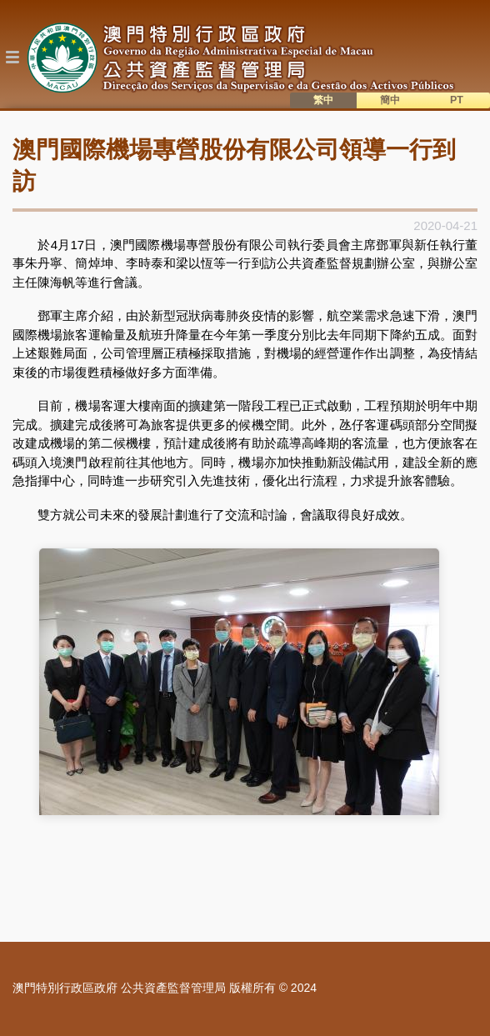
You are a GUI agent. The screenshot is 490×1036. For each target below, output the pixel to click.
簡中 (390, 100)
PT (456, 100)
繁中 (323, 100)
